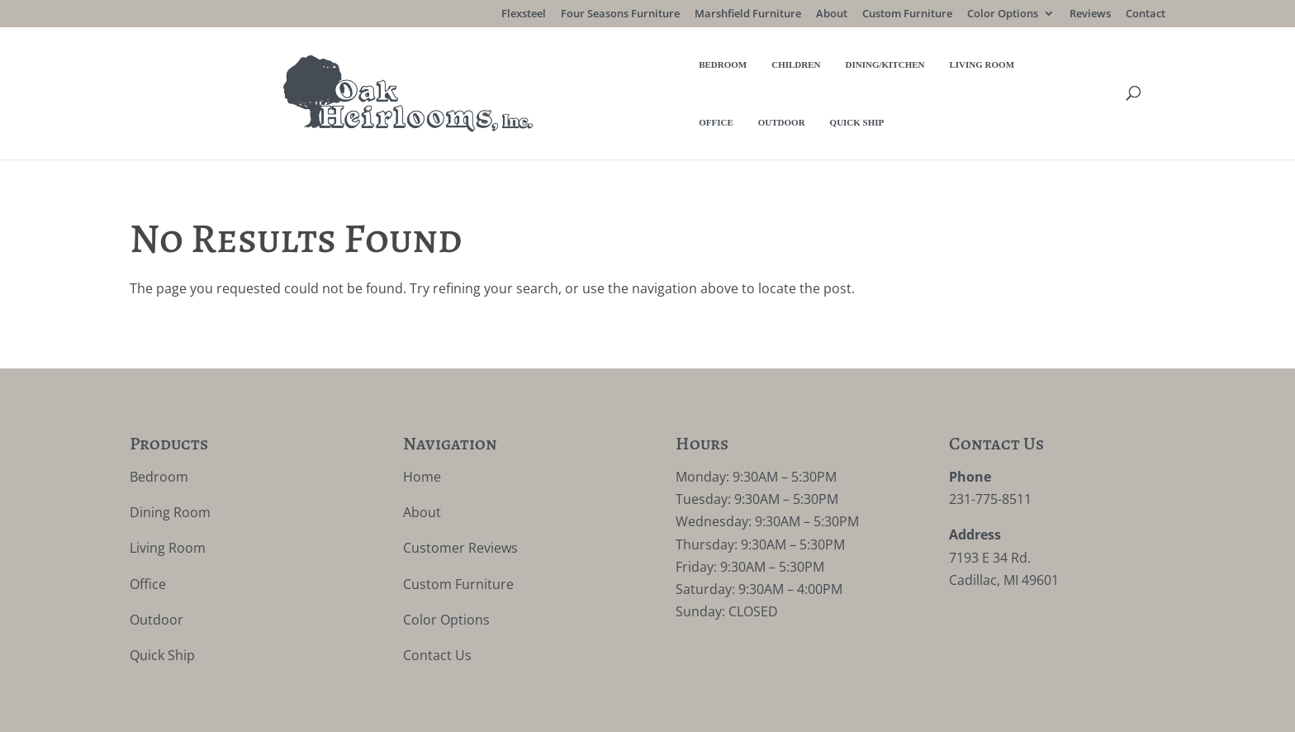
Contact (1145, 14)
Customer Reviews (460, 509)
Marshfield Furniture (748, 14)
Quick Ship (926, 73)
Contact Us (437, 615)
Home (422, 437)
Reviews (1090, 14)
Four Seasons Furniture (620, 14)
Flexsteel (523, 14)
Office (785, 73)
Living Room (710, 73)
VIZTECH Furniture (515, 708)
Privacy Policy (307, 708)
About (831, 14)
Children (524, 73)
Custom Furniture (907, 14)
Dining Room (170, 473)
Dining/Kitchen (613, 73)
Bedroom (452, 73)
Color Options (1002, 14)
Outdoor (850, 73)
